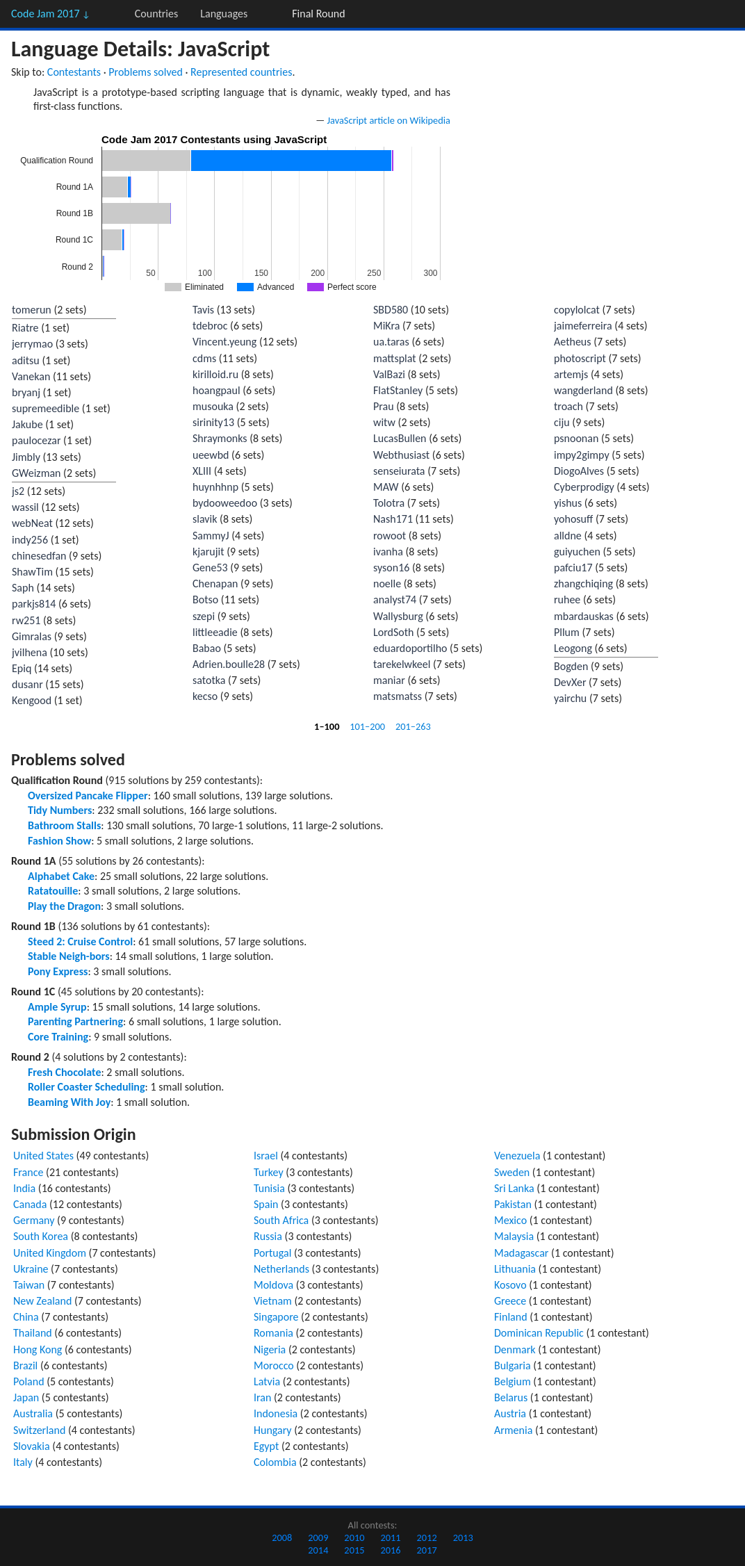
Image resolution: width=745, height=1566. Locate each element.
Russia (268, 1236)
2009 (318, 1537)
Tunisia (269, 1188)
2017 (427, 1550)
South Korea (40, 1236)
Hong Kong (37, 1349)
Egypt (266, 1446)
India (24, 1188)
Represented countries (241, 72)
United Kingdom (49, 1252)
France (28, 1172)
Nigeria (270, 1349)
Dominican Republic (539, 1332)
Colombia (275, 1462)
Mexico (510, 1220)
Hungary (273, 1430)
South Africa (281, 1220)
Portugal (272, 1252)
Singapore (276, 1316)
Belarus (510, 1397)
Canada (30, 1204)
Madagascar (521, 1252)
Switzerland (39, 1430)
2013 (463, 1537)
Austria (510, 1413)
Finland (510, 1316)
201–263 (413, 726)
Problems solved (145, 72)
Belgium (512, 1381)
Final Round (318, 13)
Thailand (32, 1332)
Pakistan (513, 1204)
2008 (282, 1537)
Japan (26, 1397)
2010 (354, 1537)
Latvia (267, 1381)
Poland (28, 1381)
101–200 (367, 726)
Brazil (25, 1365)
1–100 (326, 726)
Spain (266, 1204)
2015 (354, 1550)
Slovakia (31, 1446)
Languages (223, 13)
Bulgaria (512, 1365)
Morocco (274, 1365)
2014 (318, 1550)
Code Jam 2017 (50, 13)
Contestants (74, 72)
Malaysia (514, 1236)
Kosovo (510, 1284)
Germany (33, 1220)
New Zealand (42, 1300)
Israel (266, 1155)
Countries (156, 13)
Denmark (515, 1349)
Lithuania (515, 1268)
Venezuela (517, 1155)
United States (43, 1155)
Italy (23, 1462)
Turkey (269, 1172)
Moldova (273, 1284)
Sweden (512, 1172)
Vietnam (273, 1300)
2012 (427, 1537)
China (26, 1316)
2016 (390, 1550)
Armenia (513, 1430)
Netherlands (281, 1268)
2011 (390, 1537)
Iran (262, 1397)
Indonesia (275, 1413)
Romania (273, 1332)
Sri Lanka (514, 1188)
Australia (33, 1413)
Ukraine (31, 1268)
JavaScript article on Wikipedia (388, 120)
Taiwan (28, 1284)
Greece (510, 1300)
